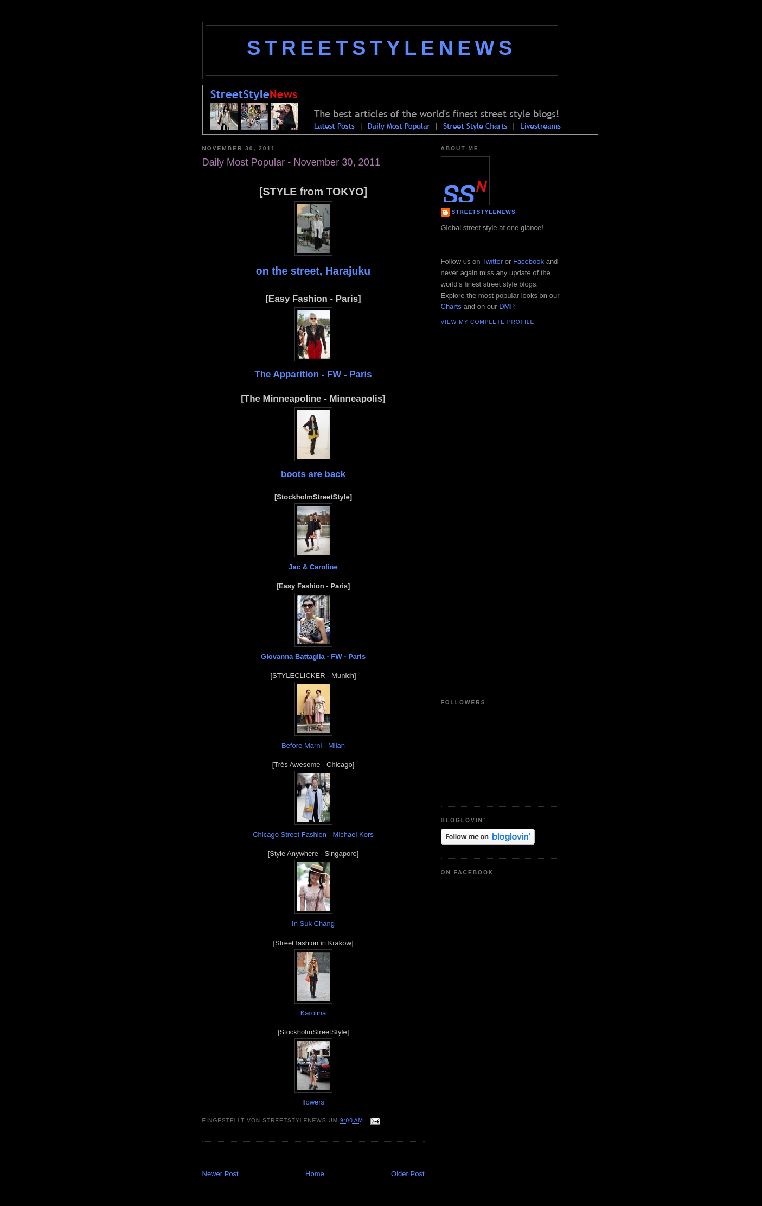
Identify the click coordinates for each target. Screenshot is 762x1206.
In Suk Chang (313, 923)
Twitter (492, 261)
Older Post (407, 1174)
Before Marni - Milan (313, 745)
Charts (451, 306)
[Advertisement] (329, 1157)
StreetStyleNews (381, 47)
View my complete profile (488, 322)
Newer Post (220, 1174)
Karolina (313, 1013)
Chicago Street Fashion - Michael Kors (313, 834)
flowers (313, 1102)
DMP (506, 306)
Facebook (528, 261)
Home (314, 1174)
